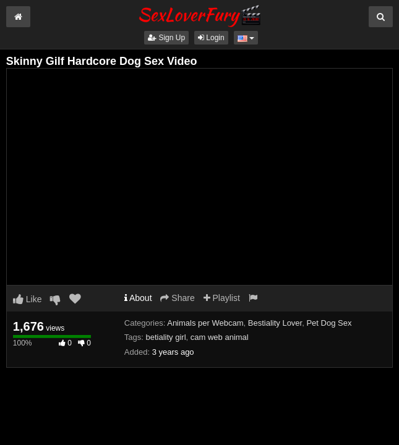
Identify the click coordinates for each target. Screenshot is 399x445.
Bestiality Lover (275, 323)
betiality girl (166, 337)
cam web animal (220, 337)
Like (27, 299)
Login (211, 37)
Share (177, 298)
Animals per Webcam (205, 323)
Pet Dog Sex (328, 323)
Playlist (222, 298)
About (138, 298)
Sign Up (166, 37)
